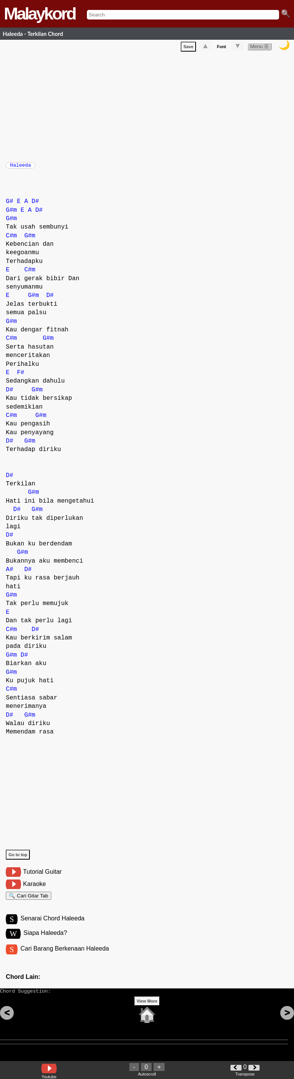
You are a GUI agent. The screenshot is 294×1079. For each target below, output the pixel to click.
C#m (11, 239)
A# (9, 573)
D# (35, 205)
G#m (11, 214)
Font (221, 48)
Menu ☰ (259, 48)
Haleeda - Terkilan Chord (33, 34)
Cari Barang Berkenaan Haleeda (64, 957)
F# (20, 376)
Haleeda (20, 167)
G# (9, 205)
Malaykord (39, 13)
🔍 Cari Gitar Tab (28, 901)
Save (188, 48)
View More (147, 1013)
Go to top (17, 858)
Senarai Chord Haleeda (52, 925)
